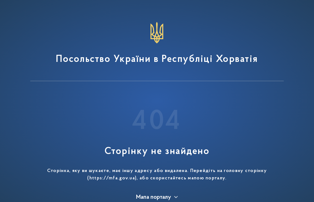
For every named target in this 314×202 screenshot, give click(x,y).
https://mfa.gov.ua (112, 178)
